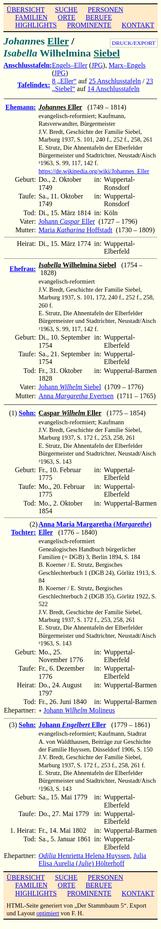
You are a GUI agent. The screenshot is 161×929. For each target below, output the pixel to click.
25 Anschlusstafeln (115, 81)
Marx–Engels (127, 65)
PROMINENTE (89, 25)
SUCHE (66, 9)
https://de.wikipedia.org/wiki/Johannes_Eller (94, 171)
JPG (97, 65)
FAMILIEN (31, 17)
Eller (58, 41)
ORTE (67, 17)
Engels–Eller (70, 65)
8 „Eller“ (64, 81)
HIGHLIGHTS (36, 25)
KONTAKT (138, 25)
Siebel (107, 53)
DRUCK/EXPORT (133, 43)
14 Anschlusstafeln (114, 88)
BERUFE (98, 17)
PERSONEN (105, 9)
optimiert (47, 912)
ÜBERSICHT (25, 9)
